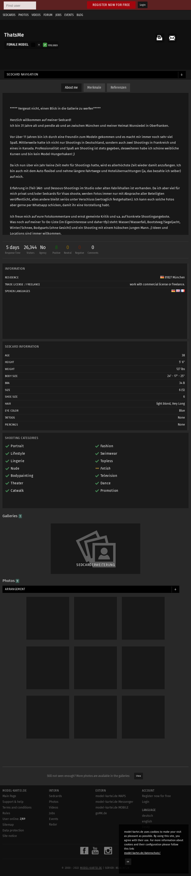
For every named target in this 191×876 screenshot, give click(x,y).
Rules (6, 813)
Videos (36, 15)
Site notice (9, 836)
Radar (53, 824)
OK (128, 861)
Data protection (13, 830)
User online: (13, 819)
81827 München (172, 277)
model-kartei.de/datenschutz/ (142, 853)
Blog (80, 15)
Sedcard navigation (22, 74)
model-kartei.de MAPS (111, 796)
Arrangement (15, 589)
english (147, 821)
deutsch (147, 815)
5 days (12, 250)
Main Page (9, 796)
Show (138, 776)
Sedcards (9, 15)
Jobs (58, 15)
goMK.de (101, 813)
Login (142, 4)
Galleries (12, 516)
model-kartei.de (91, 868)
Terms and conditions (17, 807)
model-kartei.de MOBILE (112, 807)
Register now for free (111, 5)
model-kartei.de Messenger (114, 802)
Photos (23, 15)
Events (69, 15)
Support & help (12, 802)
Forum (48, 15)
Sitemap (8, 824)
